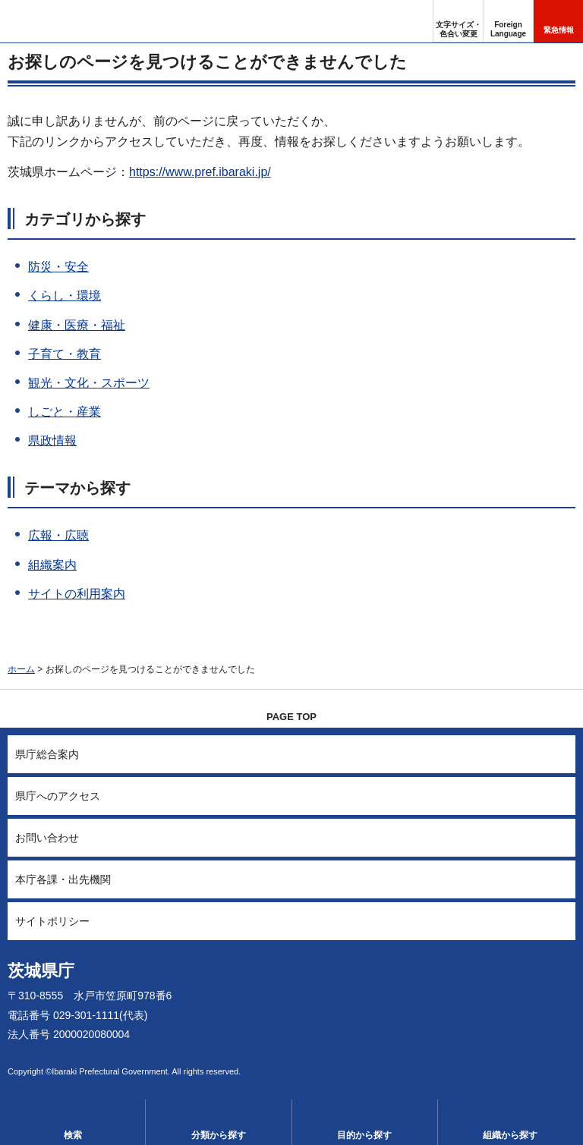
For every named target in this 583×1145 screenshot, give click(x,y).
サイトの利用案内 (76, 593)
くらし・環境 (64, 295)
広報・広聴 (58, 535)
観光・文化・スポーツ (89, 382)
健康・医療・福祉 (76, 325)
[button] (508, 21)
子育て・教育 (64, 354)
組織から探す (510, 1135)
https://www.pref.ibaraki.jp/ (200, 171)
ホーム (21, 669)
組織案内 (52, 564)
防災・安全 (58, 266)
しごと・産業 (64, 411)
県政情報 (52, 440)
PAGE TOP (291, 716)
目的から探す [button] (364, 1135)
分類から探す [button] (218, 1135)
